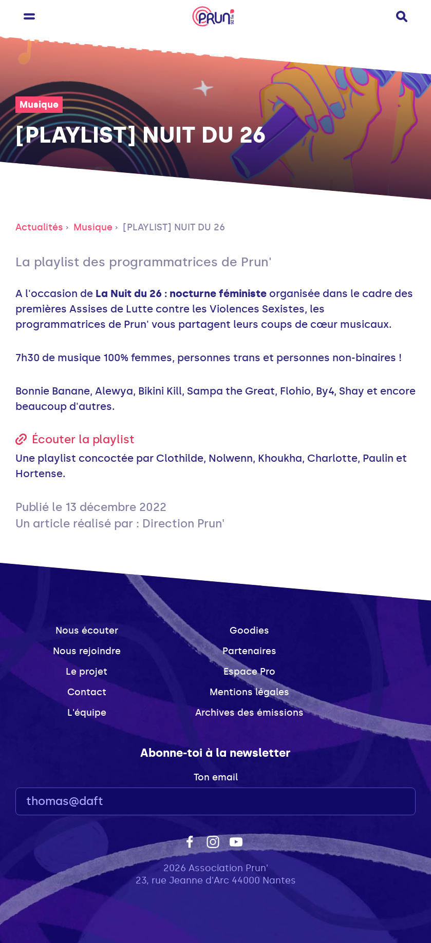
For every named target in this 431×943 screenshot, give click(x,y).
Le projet (86, 671)
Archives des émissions (249, 712)
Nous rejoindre (87, 651)
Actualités (39, 227)
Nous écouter (86, 630)
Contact (86, 692)
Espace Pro (249, 671)
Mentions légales (249, 692)
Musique (39, 104)
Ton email (216, 777)
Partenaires (249, 651)
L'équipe (86, 712)
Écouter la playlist (83, 439)
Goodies (249, 630)
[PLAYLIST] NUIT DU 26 (174, 227)
